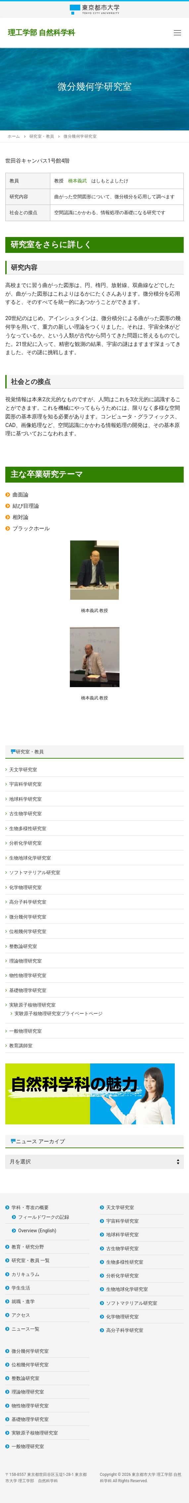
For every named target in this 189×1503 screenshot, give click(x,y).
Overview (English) (37, 1230)
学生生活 (21, 1288)
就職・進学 (23, 1301)
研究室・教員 (30, 751)
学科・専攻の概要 (31, 1207)
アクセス (21, 1315)
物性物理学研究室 (27, 975)
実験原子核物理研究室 (32, 1005)
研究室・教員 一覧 (31, 1260)
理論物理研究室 (25, 960)
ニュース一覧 (25, 1329)
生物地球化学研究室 (30, 858)
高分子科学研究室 (27, 902)
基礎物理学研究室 (27, 990)
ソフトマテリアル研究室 (34, 872)
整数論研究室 (23, 946)
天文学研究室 (23, 769)
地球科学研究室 (25, 799)
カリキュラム (25, 1274)
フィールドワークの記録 (43, 1217)
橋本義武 (77, 181)
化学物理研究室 (25, 887)
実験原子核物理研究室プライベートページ (59, 1013)
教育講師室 (20, 1045)
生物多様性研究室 (27, 828)
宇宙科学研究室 (25, 784)
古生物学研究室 (25, 813)
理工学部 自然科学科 (41, 32)
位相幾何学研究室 (27, 931)
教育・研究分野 (28, 1246)
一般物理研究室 (25, 1031)
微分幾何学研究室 (27, 916)
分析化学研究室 (25, 843)
